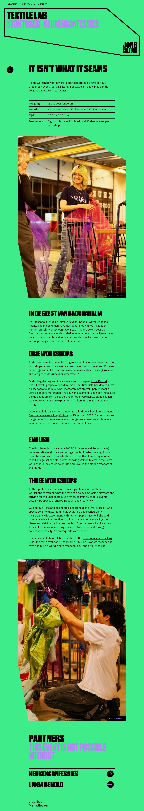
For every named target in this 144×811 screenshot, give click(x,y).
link (70, 121)
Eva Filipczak (37, 385)
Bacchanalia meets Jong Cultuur (48, 415)
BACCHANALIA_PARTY (54, 90)
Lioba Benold (99, 381)
